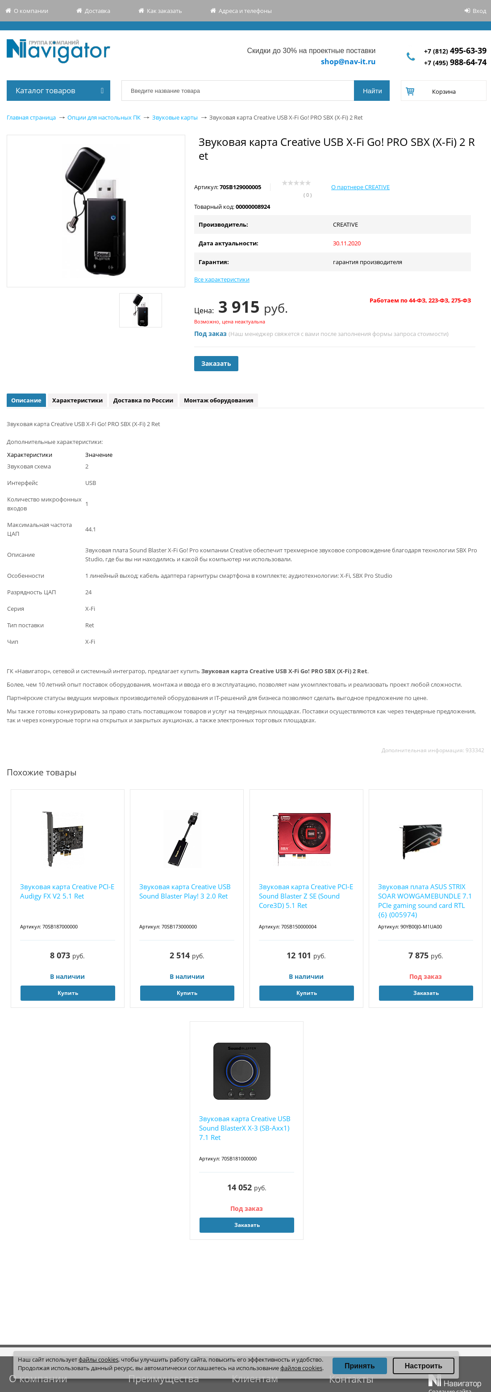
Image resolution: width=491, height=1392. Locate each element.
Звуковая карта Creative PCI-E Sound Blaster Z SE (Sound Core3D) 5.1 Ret (306, 896)
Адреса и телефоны (245, 11)
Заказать (216, 363)
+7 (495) (455, 62)
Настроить (423, 1366)
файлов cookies (301, 1368)
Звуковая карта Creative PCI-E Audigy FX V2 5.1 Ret (67, 891)
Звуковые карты (175, 117)
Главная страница (31, 117)
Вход (479, 11)
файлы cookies (98, 1359)
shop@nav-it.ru (348, 61)
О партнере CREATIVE (360, 187)
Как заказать (164, 11)
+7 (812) (455, 51)
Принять (360, 1366)
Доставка (97, 11)
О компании (31, 11)
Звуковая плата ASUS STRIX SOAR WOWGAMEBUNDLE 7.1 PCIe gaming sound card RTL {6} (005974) (425, 900)
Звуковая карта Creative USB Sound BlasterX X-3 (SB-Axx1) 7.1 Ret (245, 1128)
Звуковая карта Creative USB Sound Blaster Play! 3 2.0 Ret (185, 891)
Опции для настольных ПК (104, 117)
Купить (68, 993)
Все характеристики (222, 279)
